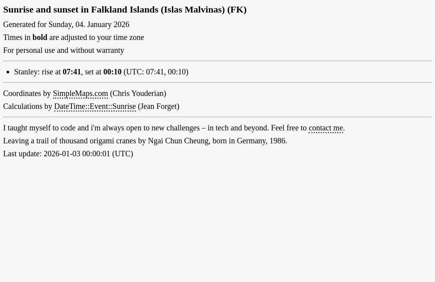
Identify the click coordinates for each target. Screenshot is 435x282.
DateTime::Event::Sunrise (95, 106)
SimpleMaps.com (80, 93)
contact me (326, 127)
